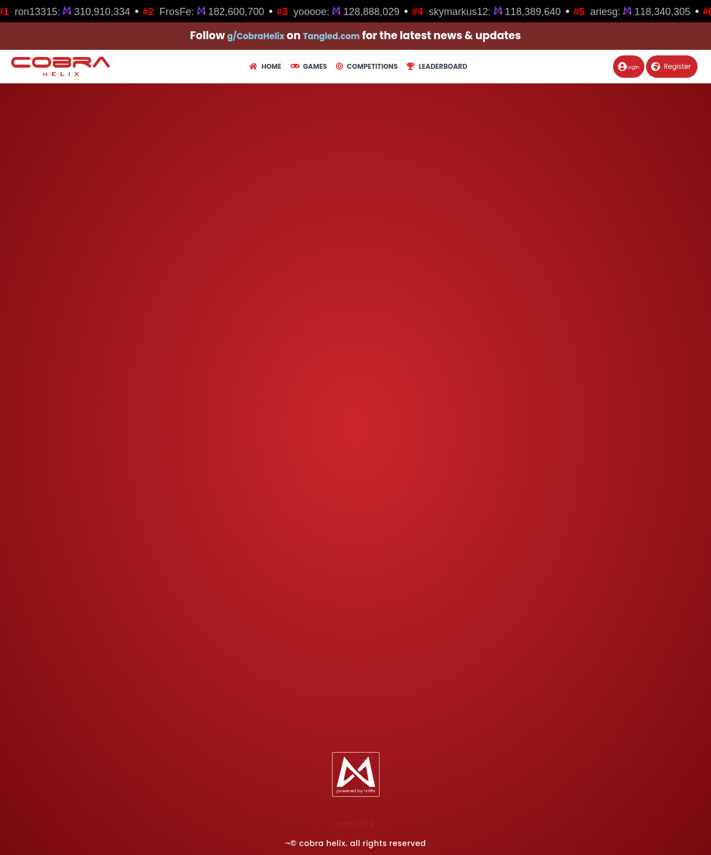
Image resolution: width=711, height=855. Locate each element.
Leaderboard (436, 66)
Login (621, 66)
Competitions (366, 66)
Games (309, 66)
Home (265, 66)
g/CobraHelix (248, 35)
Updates (355, 824)
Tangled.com (339, 35)
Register (671, 66)
